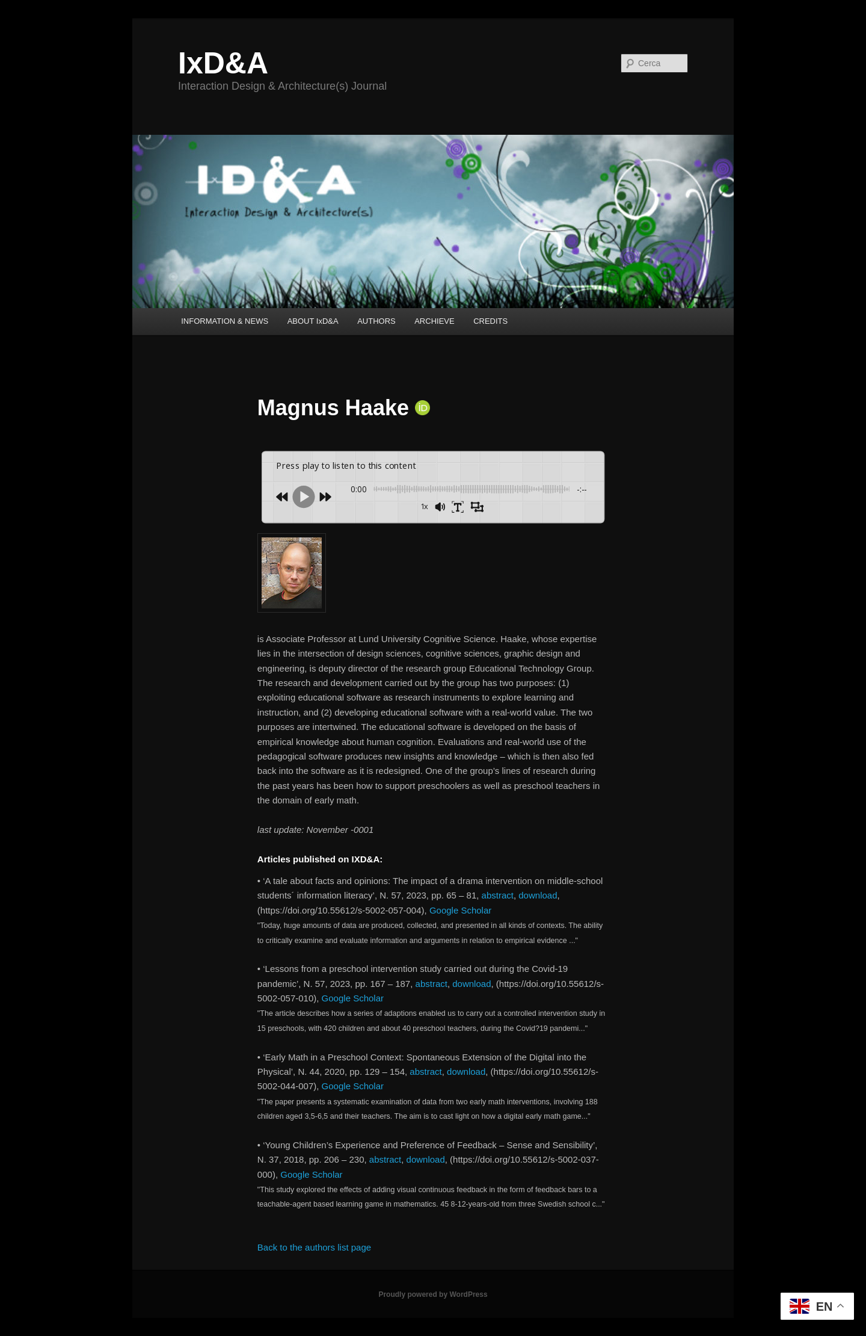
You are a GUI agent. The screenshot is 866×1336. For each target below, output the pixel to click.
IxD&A (223, 63)
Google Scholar (460, 910)
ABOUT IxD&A (313, 321)
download (537, 895)
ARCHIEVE (434, 321)
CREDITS (490, 321)
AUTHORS (376, 321)
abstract (498, 895)
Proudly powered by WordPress (432, 1294)
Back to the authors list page (314, 1247)
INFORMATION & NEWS (224, 321)
